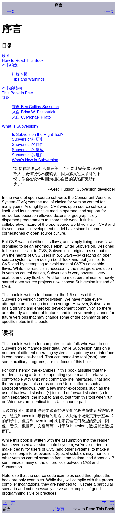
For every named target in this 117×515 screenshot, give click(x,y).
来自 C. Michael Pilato (31, 117)
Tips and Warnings (28, 79)
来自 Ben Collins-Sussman (35, 107)
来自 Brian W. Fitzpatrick (33, 112)
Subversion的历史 (28, 139)
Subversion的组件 (28, 155)
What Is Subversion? (20, 126)
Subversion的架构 (28, 150)
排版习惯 (20, 74)
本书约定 (10, 65)
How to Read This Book (23, 60)
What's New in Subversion (35, 160)
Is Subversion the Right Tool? (37, 134)
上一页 (9, 11)
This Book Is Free (17, 93)
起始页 (58, 509)
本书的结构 (12, 88)
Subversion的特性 (28, 144)
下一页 (108, 11)
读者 (6, 55)
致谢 (6, 98)
